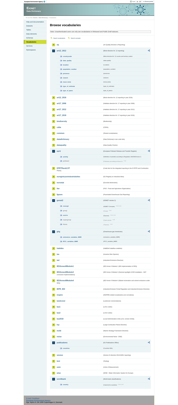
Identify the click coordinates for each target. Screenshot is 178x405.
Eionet (35, 17)
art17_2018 (61, 115)
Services (29, 46)
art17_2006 (61, 103)
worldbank (61, 379)
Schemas (29, 38)
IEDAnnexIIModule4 (65, 280)
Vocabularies (31, 42)
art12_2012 (61, 51)
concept (66, 206)
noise (59, 337)
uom (59, 367)
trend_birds (67, 82)
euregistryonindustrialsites (68, 177)
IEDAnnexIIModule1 (65, 266)
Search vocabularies (59, 38)
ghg (58, 232)
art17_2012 (61, 109)
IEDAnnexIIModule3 (65, 272)
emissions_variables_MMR (72, 237)
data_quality (67, 60)
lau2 (58, 313)
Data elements (31, 34)
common (60, 133)
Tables (28, 30)
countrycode (67, 56)
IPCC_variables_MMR (70, 241)
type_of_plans (68, 90)
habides (60, 248)
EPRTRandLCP (63, 168)
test (58, 361)
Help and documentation (35, 22)
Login (133, 1)
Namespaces (31, 50)
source (65, 215)
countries (66, 348)
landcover (61, 301)
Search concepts (75, 38)
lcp (58, 325)
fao (58, 188)
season (65, 78)
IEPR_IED (61, 289)
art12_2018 (61, 97)
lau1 (58, 307)
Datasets (29, 26)
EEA (35, 1)
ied (58, 260)
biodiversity (62, 121)
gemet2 (60, 200)
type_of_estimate (69, 86)
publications (62, 343)
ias (58, 254)
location (66, 65)
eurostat (60, 183)
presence (66, 73)
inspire (60, 295)
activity (65, 157)
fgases (60, 194)
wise (59, 373)
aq (58, 45)
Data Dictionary (43, 17)
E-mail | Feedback (32, 398)
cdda (59, 127)
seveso (60, 355)
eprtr (59, 151)
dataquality (61, 145)
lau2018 (60, 319)
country (65, 384)
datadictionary (63, 139)
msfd (59, 331)
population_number (70, 69)
